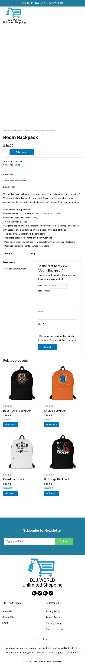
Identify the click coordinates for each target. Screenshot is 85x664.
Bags (26, 130)
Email (41, 323)
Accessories (16, 130)
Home (6, 130)
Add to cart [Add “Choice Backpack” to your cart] (51, 424)
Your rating (44, 285)
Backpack (34, 130)
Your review (44, 290)
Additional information (14, 180)
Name (41, 311)
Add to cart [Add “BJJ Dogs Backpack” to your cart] (51, 493)
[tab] (42, 174)
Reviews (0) (9, 187)
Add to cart (21, 152)
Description (9, 174)
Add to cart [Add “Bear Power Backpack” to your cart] (10, 424)
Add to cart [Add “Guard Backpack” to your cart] (10, 493)
